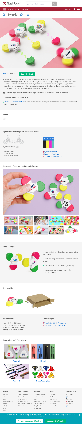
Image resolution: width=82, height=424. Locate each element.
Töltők (4, 399)
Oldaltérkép (37, 408)
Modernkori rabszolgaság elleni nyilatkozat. (55, 401)
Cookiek (52, 397)
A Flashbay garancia (40, 401)
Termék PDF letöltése (51, 154)
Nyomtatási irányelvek (51, 152)
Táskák (5, 404)
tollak (5, 74)
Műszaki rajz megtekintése (53, 156)
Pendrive (25, 9)
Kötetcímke (21, 406)
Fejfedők (5, 406)
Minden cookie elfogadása (55, 421)
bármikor (41, 417)
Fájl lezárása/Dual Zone (25, 404)
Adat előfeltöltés (23, 395)
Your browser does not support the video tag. (23, 265)
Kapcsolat (68, 9)
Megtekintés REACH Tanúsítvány (55, 323)
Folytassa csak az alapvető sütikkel (29, 421)
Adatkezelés (53, 406)
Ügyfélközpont (38, 397)
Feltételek (52, 395)
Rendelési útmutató (39, 395)
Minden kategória (11, 9)
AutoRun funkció (23, 401)
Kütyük (4, 410)
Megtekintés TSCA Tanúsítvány (54, 325)
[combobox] (38, 4)
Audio (4, 408)
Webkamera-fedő (8, 401)
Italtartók (5, 397)
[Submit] (27, 4)
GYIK (35, 399)
